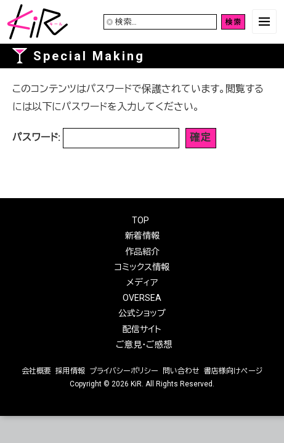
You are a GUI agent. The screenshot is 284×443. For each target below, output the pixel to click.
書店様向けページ (233, 371)
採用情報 (70, 371)
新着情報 (142, 236)
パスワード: (95, 138)
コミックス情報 (142, 267)
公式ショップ (142, 313)
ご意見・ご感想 (144, 344)
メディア (142, 282)
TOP (140, 220)
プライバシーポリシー (123, 371)
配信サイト (142, 329)
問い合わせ (181, 371)
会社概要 (36, 371)
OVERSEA (142, 298)
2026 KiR (127, 384)
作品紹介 (142, 252)
